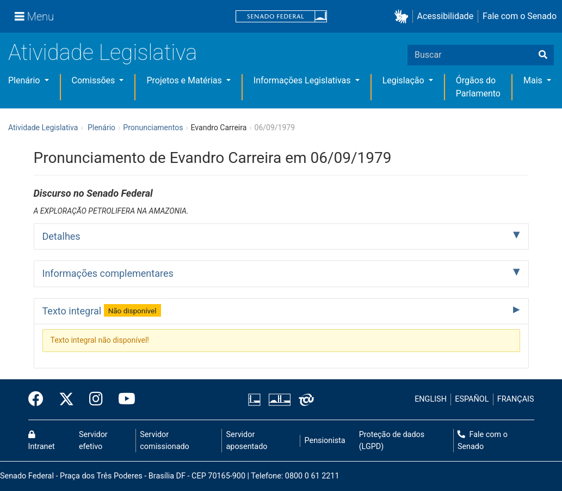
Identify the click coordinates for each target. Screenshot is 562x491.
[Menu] (34, 16)
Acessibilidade (445, 16)
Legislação (404, 80)
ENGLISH (431, 399)
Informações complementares (108, 273)
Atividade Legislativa (102, 52)
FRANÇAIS (515, 399)
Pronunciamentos (153, 127)
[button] (403, 16)
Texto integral (101, 310)
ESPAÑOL (472, 399)
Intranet (41, 441)
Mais (534, 80)
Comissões (95, 80)
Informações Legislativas (303, 80)
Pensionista (325, 440)
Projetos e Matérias (185, 80)
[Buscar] (543, 55)
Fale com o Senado (520, 16)
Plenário (25, 80)
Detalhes (61, 236)
